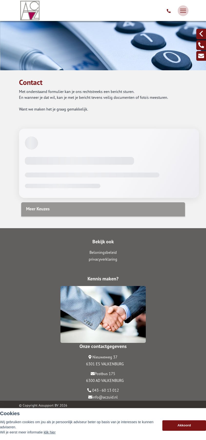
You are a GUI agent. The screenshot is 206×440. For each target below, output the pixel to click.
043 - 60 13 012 (103, 390)
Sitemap (25, 412)
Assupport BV (49, 405)
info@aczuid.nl (103, 397)
